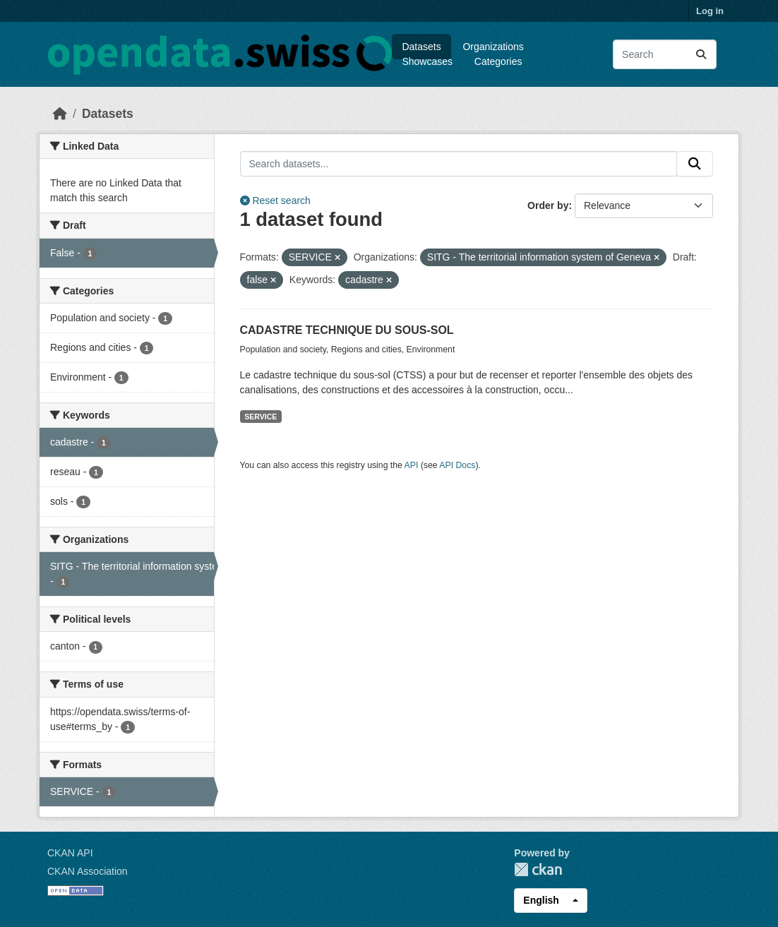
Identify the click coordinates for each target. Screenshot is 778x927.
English (541, 900)
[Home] (60, 114)
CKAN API (70, 853)
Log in (710, 11)
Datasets (421, 46)
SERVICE (260, 416)
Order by (547, 205)
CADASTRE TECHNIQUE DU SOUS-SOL (347, 330)
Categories (498, 61)
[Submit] (701, 54)
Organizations (492, 46)
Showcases (427, 61)
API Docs (457, 465)
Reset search (275, 200)
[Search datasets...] (665, 54)
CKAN (538, 869)
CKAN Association (87, 871)
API (412, 465)
